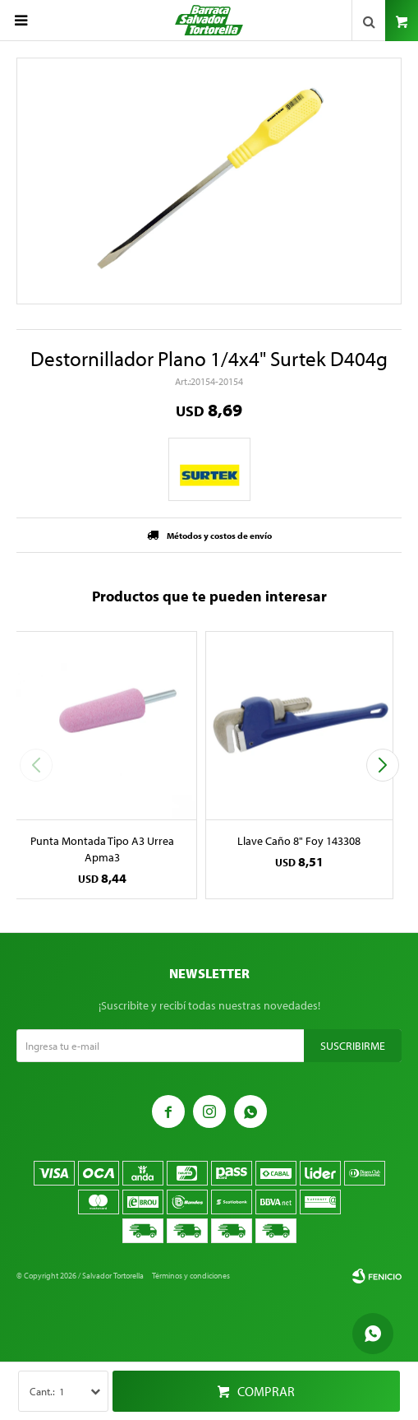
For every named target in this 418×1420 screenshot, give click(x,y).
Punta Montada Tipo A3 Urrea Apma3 (102, 849)
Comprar (266, 1391)
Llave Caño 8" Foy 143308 (299, 840)
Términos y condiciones (191, 1275)
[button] (382, 765)
